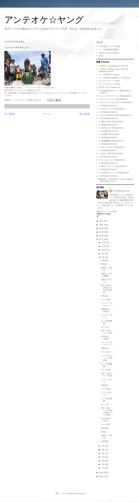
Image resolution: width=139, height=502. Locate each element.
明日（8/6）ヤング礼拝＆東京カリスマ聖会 (107, 411)
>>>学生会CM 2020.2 (108, 106)
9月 (103, 253)
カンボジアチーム (106, 316)
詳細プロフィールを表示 (106, 211)
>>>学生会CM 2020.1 (108, 112)
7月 (103, 446)
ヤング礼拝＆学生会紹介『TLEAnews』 (115, 78)
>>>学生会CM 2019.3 (108, 176)
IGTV (101, 56)
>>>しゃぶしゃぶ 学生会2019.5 (112, 160)
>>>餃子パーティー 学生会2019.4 (113, 166)
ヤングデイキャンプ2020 (109, 81)
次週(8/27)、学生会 (106, 310)
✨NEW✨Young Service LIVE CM (113, 66)
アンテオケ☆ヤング (44, 20)
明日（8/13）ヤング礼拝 (107, 374)
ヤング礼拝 (105, 300)
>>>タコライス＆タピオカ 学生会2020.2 (116, 102)
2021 (101, 225)
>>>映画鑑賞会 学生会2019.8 (111, 141)
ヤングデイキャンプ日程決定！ (107, 358)
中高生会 (104, 260)
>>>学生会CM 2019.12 (108, 118)
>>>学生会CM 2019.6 (108, 157)
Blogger (81, 493)
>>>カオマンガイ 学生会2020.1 (112, 109)
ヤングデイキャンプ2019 (109, 84)
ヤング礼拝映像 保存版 (108, 49)
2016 (101, 472)
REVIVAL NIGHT (105, 337)
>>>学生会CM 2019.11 (108, 125)
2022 (101, 221)
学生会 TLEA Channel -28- (110, 87)
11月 (103, 246)
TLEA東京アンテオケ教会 (109, 46)
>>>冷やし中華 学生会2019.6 (111, 153)
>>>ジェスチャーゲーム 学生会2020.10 (115, 96)
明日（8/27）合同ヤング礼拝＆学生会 (107, 288)
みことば (104, 327)
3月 (103, 461)
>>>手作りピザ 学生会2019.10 (111, 128)
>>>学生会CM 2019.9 (108, 137)
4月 (103, 457)
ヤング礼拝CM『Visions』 (110, 74)
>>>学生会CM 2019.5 (108, 163)
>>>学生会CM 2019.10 (108, 131)
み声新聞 (104, 441)
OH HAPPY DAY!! (106, 420)
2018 (101, 236)
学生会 (104, 264)
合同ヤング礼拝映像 (106, 275)
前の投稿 (84, 114)
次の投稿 (9, 114)
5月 (103, 453)
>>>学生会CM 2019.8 (108, 144)
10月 (103, 250)
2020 (101, 228)
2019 (101, 232)
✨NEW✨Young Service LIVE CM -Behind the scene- (114, 70)
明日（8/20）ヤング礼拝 (107, 331)
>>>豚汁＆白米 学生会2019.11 (111, 121)
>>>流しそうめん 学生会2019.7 (112, 147)
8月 (103, 257)
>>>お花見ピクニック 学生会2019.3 (114, 173)
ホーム (47, 114)
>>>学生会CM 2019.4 (108, 169)
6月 (103, 450)
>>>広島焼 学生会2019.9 (109, 134)
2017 (101, 239)
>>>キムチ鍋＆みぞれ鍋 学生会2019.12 (115, 115)
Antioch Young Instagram (109, 53)
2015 (101, 476)
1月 (103, 468)
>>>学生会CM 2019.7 (108, 150)
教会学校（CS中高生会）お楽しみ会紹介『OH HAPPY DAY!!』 (116, 180)
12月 (103, 242)
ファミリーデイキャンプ (107, 304)
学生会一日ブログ (106, 280)
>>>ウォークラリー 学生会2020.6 (113, 99)
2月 (103, 464)
